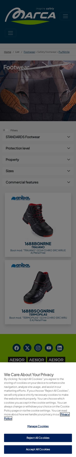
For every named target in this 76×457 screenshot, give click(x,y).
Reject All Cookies (38, 437)
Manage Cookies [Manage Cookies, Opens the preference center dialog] (38, 426)
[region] (38, 409)
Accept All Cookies (38, 449)
